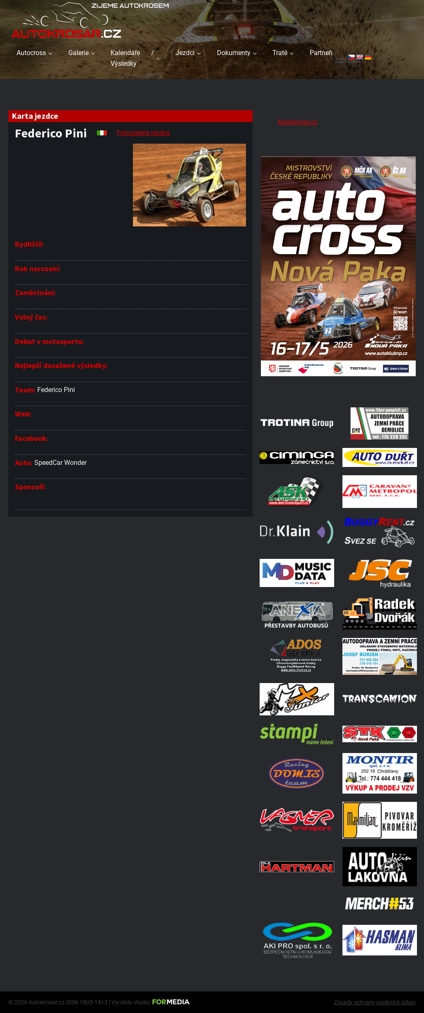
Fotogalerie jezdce (143, 133)
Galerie (78, 53)
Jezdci (185, 53)
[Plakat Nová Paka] (338, 388)
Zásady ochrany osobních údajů (375, 1002)
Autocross (31, 53)
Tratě (279, 53)
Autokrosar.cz (297, 122)
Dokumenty (234, 53)
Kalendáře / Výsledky (132, 58)
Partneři (321, 53)
